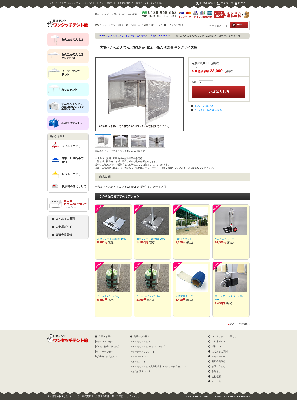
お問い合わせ (118, 14)
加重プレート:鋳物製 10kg (111, 238)
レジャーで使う (71, 174)
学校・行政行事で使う (73, 160)
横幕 (143, 35)
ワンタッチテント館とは (111, 25)
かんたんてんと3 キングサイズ (122, 35)
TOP (101, 35)
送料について (155, 25)
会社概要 (132, 14)
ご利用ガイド (136, 25)
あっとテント (139, 361)
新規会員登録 (207, 3)
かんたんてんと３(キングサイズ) (148, 346)
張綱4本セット (184, 238)
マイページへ (218, 356)
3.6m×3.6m (163, 35)
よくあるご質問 (175, 25)
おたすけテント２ (141, 371)
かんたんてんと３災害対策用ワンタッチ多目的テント (159, 366)
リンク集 (216, 381)
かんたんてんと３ (141, 341)
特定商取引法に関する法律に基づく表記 (102, 396)
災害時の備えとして (74, 186)
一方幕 (151, 35)
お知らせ (216, 371)
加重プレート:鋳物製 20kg (150, 238)
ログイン (243, 3)
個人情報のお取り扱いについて (63, 396)
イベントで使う (71, 146)
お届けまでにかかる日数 (208, 109)
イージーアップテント (143, 351)
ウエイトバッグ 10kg (148, 296)
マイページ (227, 3)
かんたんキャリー (225, 238)
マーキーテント (140, 356)
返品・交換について (206, 105)
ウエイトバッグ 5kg (108, 296)
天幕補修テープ (184, 296)
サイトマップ (101, 14)
